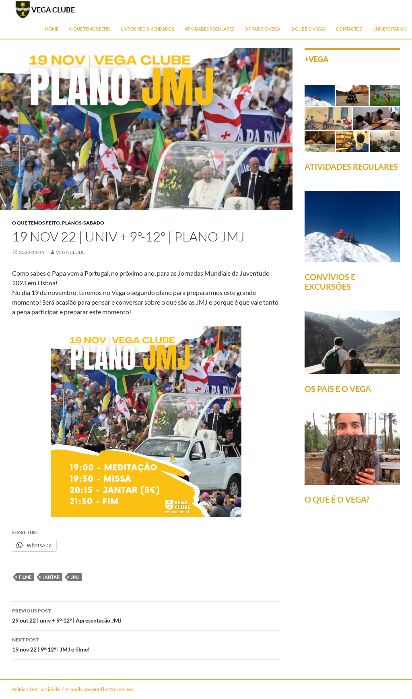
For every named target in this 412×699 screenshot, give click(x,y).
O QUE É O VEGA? (337, 499)
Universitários (390, 28)
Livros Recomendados (147, 28)
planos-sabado (83, 223)
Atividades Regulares (209, 28)
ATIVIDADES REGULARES (351, 166)
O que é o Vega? (307, 28)
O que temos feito (90, 28)
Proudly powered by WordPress (99, 689)
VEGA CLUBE (53, 9)
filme (25, 576)
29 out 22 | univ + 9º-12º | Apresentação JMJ (146, 615)
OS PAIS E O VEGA (338, 389)
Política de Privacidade (36, 689)
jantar (51, 576)
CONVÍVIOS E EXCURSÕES (330, 281)
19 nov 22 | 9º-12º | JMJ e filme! (146, 644)
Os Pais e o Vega (262, 28)
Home (51, 28)
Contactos (349, 28)
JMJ (75, 576)
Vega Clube (70, 252)
